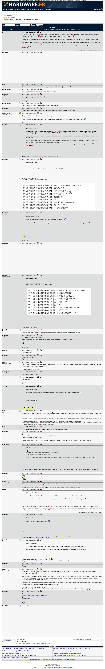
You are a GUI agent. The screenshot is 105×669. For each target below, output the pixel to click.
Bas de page (53, 27)
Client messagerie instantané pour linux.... (65, 651)
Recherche (98, 9)
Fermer (84, 0)
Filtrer (33, 25)
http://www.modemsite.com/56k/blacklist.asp (35, 595)
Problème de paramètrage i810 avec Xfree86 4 (16, 651)
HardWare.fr (12, 9)
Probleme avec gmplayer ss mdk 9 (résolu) (15, 657)
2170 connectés (99, 11)
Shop (48, 9)
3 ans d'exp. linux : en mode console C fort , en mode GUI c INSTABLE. (23, 648)
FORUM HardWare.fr (9, 15)
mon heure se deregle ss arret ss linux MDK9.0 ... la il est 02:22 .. (72, 648)
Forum (5, 9)
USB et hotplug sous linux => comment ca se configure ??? (19, 655)
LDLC (48, 667)
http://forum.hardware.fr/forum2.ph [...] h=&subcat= (37, 537)
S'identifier (33, 9)
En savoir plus (77, 0)
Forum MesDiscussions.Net (49, 663)
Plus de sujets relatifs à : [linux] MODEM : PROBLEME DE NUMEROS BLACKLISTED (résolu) (52, 659)
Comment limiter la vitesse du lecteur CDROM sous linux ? (70, 655)
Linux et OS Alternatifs (10, 17)
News (18, 9)
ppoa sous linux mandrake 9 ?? (11, 653)
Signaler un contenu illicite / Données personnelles (61, 667)
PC (28, 9)
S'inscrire (41, 9)
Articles (23, 9)
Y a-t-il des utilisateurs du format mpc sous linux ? (67, 653)
